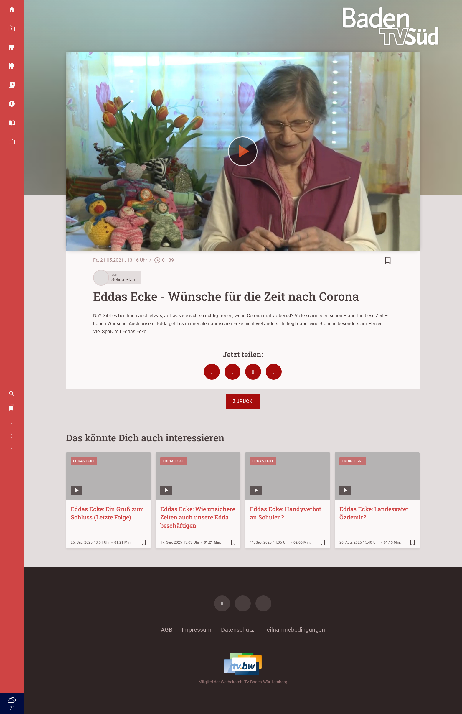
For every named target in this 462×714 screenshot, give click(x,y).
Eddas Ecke (84, 461)
